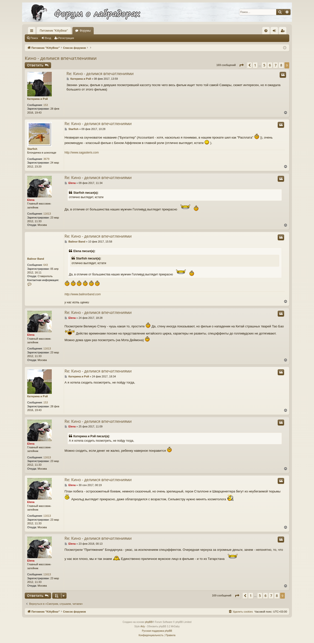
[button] (241, 65)
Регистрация (66, 38)
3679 (46, 158)
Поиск (34, 38)
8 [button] (281, 65)
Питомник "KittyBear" (54, 30)
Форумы (85, 30)
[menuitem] (266, 30)
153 (45, 104)
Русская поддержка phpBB (157, 631)
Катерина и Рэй (37, 98)
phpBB (148, 622)
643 (45, 264)
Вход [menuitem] (275, 31)
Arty (143, 626)
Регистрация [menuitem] (283, 31)
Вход (48, 38)
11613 (47, 213)
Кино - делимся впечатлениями (61, 58)
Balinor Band (35, 258)
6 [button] (270, 65)
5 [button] (264, 65)
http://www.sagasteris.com (82, 152)
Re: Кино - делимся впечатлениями (100, 73)
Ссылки (32, 31)
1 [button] (255, 65)
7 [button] (275, 65)
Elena (30, 199)
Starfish (32, 148)
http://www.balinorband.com (83, 294)
